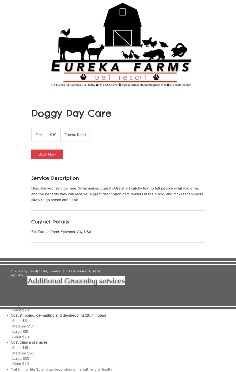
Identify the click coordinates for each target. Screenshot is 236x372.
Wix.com (24, 275)
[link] (47, 154)
